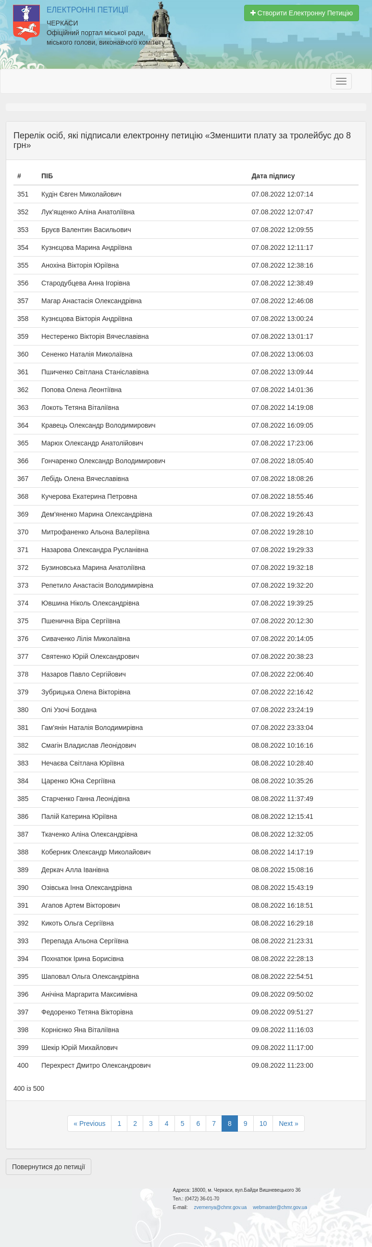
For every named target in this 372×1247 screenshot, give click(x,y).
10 (263, 1123)
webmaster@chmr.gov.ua (280, 1207)
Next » (288, 1123)
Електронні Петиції (87, 10)
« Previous (89, 1123)
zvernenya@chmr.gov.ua (220, 1207)
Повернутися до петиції (48, 1167)
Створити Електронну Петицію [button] (301, 13)
